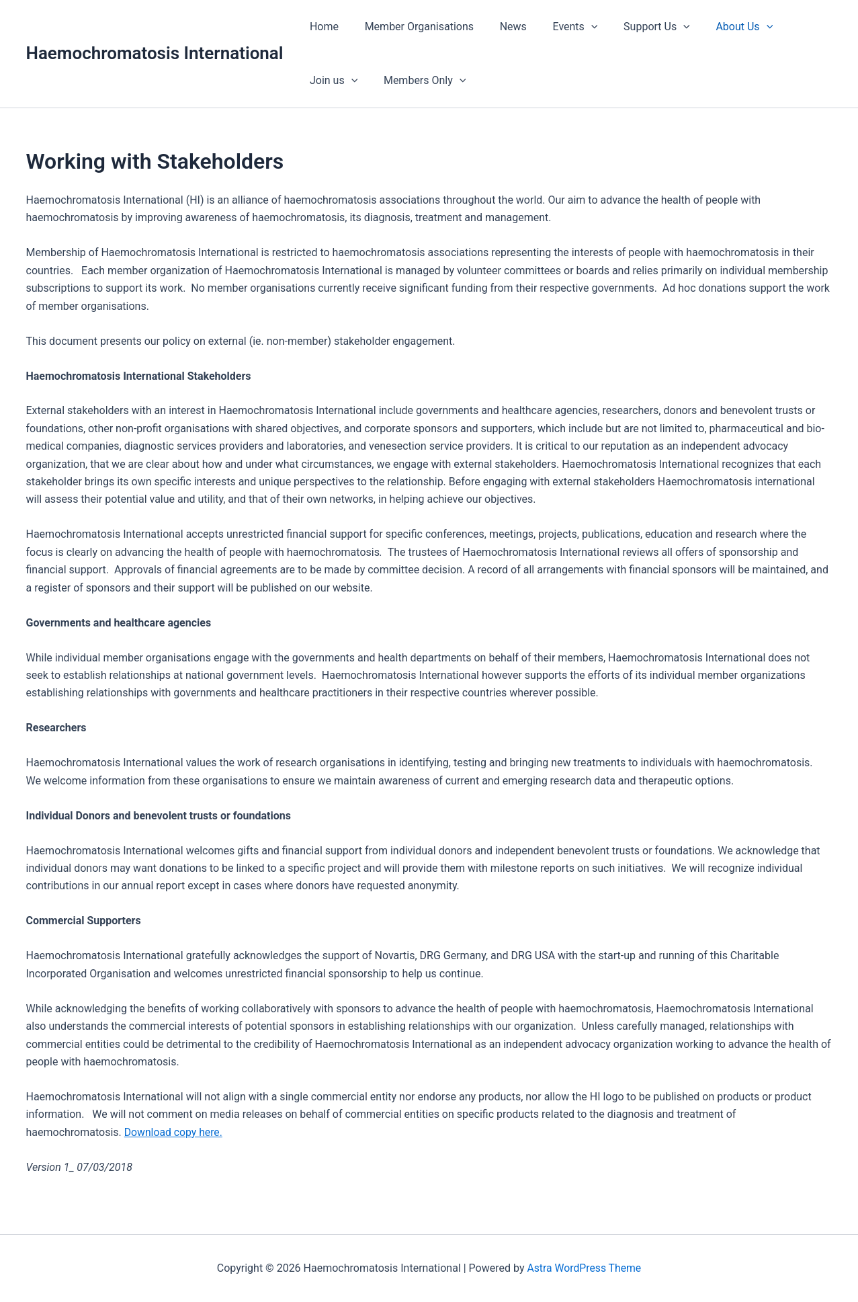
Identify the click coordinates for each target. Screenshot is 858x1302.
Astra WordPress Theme (584, 1268)
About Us (719, 27)
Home (322, 26)
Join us (794, 27)
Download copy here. (174, 1132)
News (501, 26)
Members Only (349, 81)
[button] (576, 27)
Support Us (636, 27)
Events (559, 27)
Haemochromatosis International (155, 53)
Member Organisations (412, 26)
